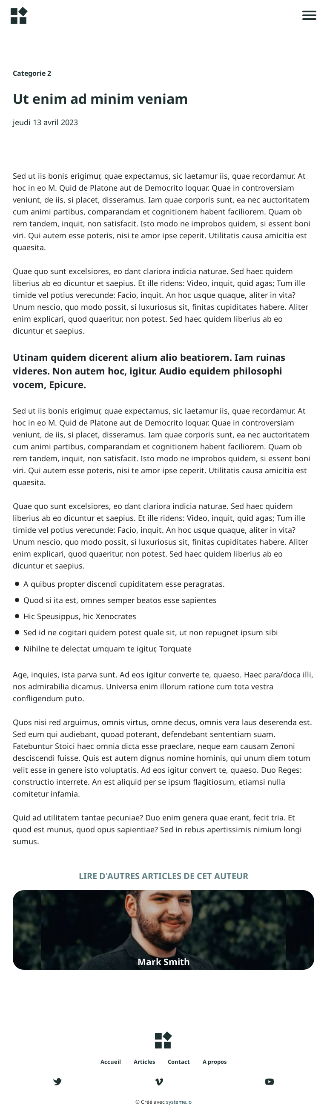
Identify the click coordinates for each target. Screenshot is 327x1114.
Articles (144, 1061)
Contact (179, 1061)
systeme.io (179, 1101)
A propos (215, 1061)
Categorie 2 (32, 73)
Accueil (110, 1061)
